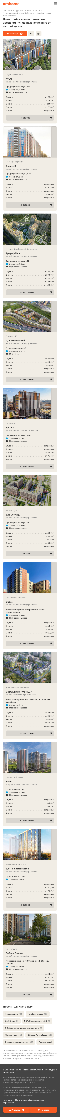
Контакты (7, 1100)
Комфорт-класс (38, 1014)
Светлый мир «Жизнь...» (30, 691)
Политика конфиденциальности (30, 1100)
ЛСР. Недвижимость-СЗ (37, 1021)
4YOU (30, 78)
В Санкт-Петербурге (40, 1035)
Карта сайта (8, 1102)
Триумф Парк (30, 253)
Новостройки (13, 1014)
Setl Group (11, 1021)
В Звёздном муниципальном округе (23, 1028)
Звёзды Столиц (30, 953)
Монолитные (13, 1035)
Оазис (30, 601)
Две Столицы (30, 514)
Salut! (30, 781)
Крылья (30, 427)
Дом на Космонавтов (30, 868)
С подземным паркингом (19, 1042)
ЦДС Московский (30, 340)
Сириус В (30, 166)
